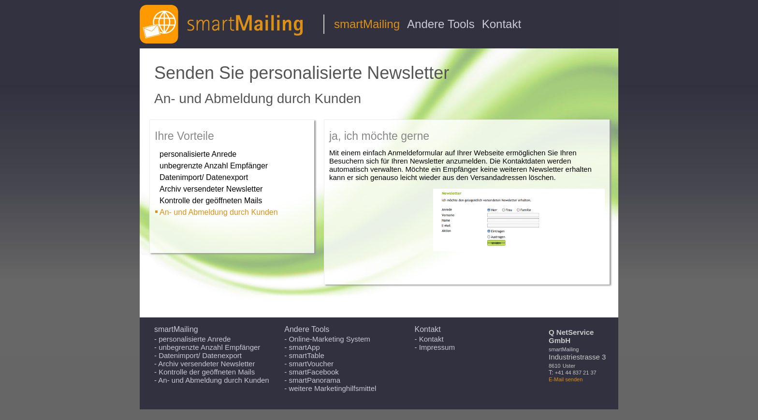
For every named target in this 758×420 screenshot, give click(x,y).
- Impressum (435, 347)
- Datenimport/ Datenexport (198, 355)
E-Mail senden (566, 379)
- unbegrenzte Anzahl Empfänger (207, 347)
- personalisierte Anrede (192, 339)
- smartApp (302, 347)
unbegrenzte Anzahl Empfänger (214, 166)
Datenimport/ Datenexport (204, 177)
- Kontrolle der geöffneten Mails (204, 372)
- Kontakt (429, 339)
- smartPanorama (312, 380)
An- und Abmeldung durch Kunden (219, 212)
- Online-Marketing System (327, 339)
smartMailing (367, 23)
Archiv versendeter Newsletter (211, 189)
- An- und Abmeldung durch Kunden (211, 380)
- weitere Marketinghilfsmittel (330, 388)
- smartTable (304, 355)
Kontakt (501, 23)
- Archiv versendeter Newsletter (204, 364)
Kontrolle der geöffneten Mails (211, 200)
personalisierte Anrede (198, 154)
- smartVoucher (309, 364)
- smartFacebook (311, 372)
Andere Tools (441, 23)
